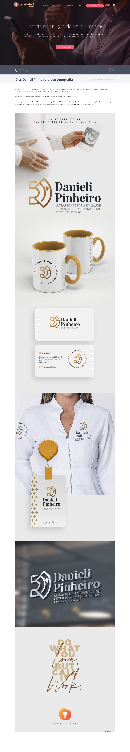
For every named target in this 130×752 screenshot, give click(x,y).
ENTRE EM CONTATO (95, 6)
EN (114, 6)
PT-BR (108, 6)
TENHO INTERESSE (65, 47)
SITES (53, 6)
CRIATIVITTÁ (46, 6)
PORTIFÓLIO (80, 6)
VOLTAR (21, 70)
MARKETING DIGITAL (69, 6)
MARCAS (59, 6)
